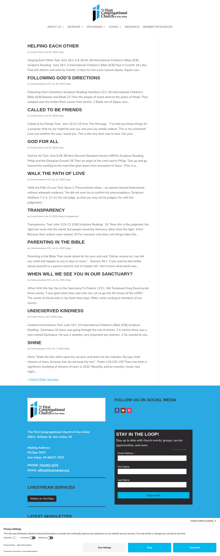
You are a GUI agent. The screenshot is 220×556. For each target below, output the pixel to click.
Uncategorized (71, 216)
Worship (74, 27)
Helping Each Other (53, 45)
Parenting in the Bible (56, 241)
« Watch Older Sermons (43, 380)
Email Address (126, 453)
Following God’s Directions (64, 77)
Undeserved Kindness (55, 310)
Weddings (132, 27)
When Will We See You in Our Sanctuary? (80, 273)
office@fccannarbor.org (53, 470)
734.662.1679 (48, 465)
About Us (54, 27)
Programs (95, 27)
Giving (113, 27)
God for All (43, 141)
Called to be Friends (55, 109)
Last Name (123, 480)
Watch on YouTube (42, 498)
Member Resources (158, 27)
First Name (124, 466)
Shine (34, 342)
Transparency (46, 210)
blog (61, 52)
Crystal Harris (37, 52)
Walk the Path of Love (56, 173)
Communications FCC (40, 83)
